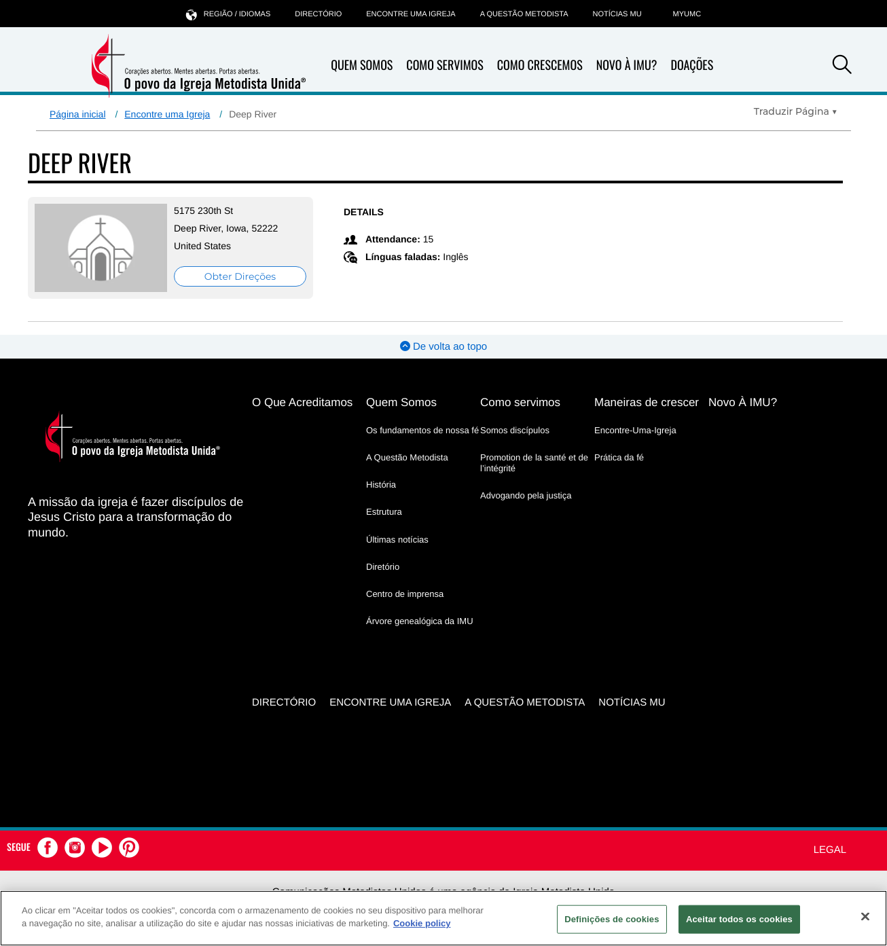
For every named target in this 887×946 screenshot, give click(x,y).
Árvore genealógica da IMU (419, 621)
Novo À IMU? (626, 65)
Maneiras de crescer (646, 402)
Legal (830, 850)
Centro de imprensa (405, 594)
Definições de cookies (611, 919)
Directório (318, 14)
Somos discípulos (514, 430)
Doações (691, 65)
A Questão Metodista (524, 14)
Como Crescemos (540, 65)
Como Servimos (444, 65)
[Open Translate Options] (795, 111)
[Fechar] (865, 916)
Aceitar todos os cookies (739, 919)
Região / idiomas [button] (228, 14)
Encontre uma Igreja (167, 114)
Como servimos (520, 402)
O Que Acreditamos (302, 402)
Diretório (382, 567)
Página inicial (78, 114)
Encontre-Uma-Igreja (635, 430)
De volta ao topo (443, 346)
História (381, 484)
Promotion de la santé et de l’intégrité (534, 462)
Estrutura (384, 512)
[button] (842, 66)
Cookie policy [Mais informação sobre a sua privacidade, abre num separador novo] (422, 923)
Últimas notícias (397, 539)
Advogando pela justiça (525, 495)
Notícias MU (616, 14)
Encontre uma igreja (410, 14)
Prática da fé (619, 457)
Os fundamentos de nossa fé (422, 430)
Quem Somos (362, 65)
